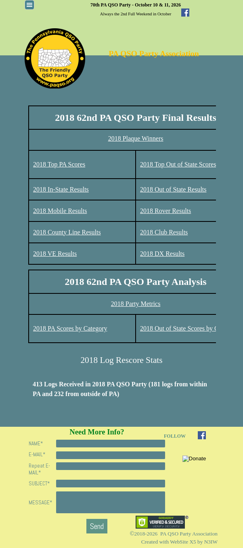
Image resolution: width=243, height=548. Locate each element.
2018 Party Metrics (136, 303)
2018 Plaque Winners (135, 138)
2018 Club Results (164, 232)
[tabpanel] (135, 9)
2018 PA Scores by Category (70, 328)
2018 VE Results (55, 253)
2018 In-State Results (61, 189)
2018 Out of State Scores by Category (189, 328)
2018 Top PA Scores (59, 164)
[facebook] (185, 12)
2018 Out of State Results (173, 189)
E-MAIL (37, 454)
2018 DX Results (162, 253)
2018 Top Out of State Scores (178, 164)
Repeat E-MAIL (39, 469)
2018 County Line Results (67, 232)
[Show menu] (29, 5)
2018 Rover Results (165, 210)
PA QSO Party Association (154, 53)
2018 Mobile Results (60, 210)
